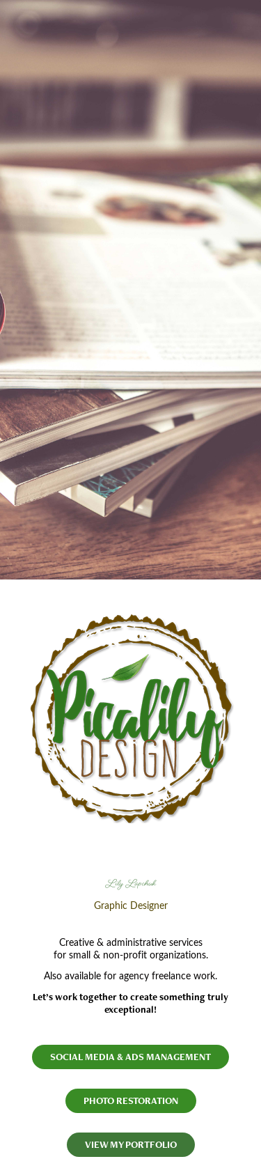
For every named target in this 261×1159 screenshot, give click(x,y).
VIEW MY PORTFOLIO (131, 1144)
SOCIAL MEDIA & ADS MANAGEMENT (130, 1056)
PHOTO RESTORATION (131, 1100)
